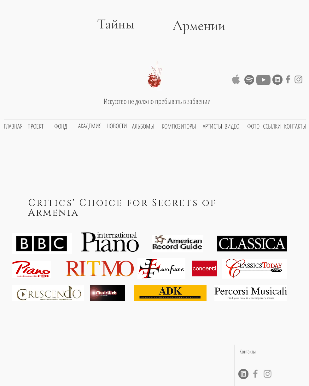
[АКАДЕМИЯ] (90, 126)
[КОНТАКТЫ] (295, 126)
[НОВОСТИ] (116, 126)
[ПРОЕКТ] (35, 126)
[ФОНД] (60, 126)
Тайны (107, 24)
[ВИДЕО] (231, 126)
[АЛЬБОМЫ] (143, 126)
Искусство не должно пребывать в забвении (157, 101)
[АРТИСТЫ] (212, 126)
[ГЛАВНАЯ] (13, 126)
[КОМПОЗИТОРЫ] (179, 126)
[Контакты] (247, 352)
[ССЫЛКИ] (272, 126)
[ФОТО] (253, 126)
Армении (198, 25)
